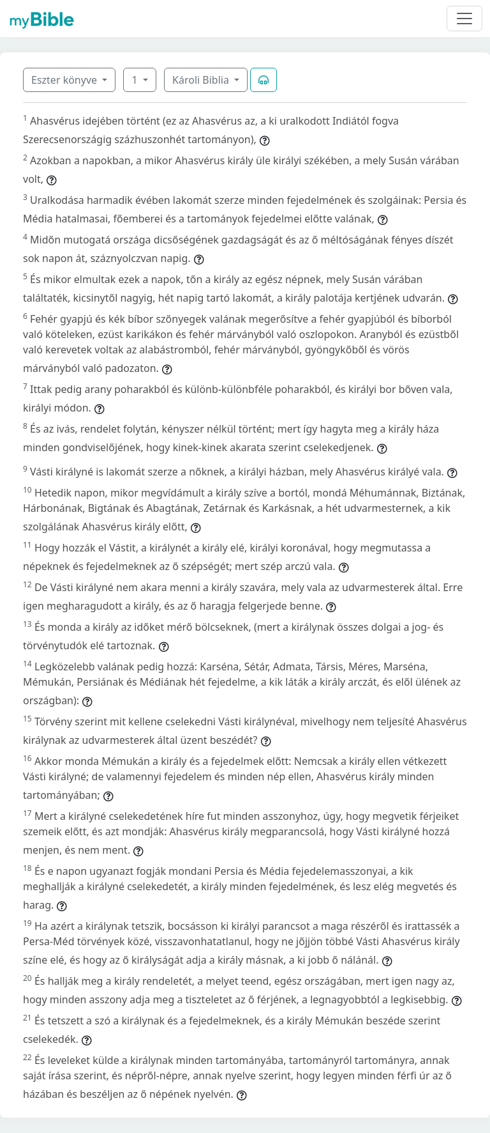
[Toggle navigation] (464, 18)
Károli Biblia (202, 80)
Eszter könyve (65, 80)
